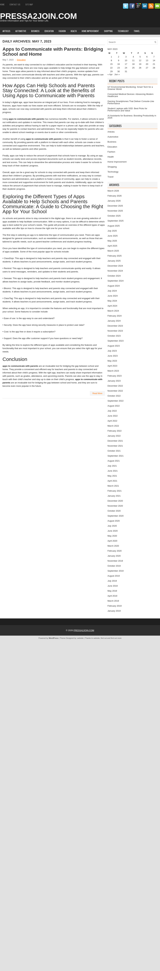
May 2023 (112, 361)
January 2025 (114, 261)
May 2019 (112, 591)
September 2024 (116, 281)
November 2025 (115, 211)
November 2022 (115, 391)
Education (49, 31)
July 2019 (112, 581)
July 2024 (112, 291)
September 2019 (116, 571)
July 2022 (112, 411)
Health (74, 31)
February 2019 (115, 606)
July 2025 (112, 231)
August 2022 (114, 406)
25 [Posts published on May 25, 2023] (133, 68)
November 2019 (115, 561)
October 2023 (114, 336)
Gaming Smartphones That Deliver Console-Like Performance (131, 102)
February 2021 (115, 491)
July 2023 (112, 351)
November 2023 (115, 331)
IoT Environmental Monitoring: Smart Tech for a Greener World (130, 88)
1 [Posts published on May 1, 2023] (111, 57)
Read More (97, 393)
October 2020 (114, 511)
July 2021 (112, 466)
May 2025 (112, 241)
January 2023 (114, 381)
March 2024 (113, 311)
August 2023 (114, 346)
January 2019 (114, 611)
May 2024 (112, 301)
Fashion (62, 31)
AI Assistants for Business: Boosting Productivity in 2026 (132, 116)
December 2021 (115, 441)
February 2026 (115, 196)
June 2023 (113, 356)
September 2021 (116, 456)
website (80, 638)
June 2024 (113, 296)
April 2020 (112, 541)
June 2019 (113, 586)
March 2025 (113, 251)
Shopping (108, 31)
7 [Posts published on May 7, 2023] (153, 57)
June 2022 (113, 416)
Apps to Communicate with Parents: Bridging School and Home (52, 52)
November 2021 (115, 446)
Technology (123, 31)
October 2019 (114, 566)
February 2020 (115, 551)
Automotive (20, 31)
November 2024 (115, 271)
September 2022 (116, 401)
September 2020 (116, 516)
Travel (137, 31)
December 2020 (115, 501)
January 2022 (114, 436)
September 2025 (116, 221)
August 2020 (114, 521)
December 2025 (115, 206)
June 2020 (113, 531)
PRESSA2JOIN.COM (38, 16)
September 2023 (116, 341)
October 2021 (114, 451)
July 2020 (112, 526)
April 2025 (112, 246)
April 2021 (112, 481)
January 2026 (114, 201)
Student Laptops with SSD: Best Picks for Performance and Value (127, 109)
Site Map (29, 4)
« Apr (110, 74)
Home (2, 4)
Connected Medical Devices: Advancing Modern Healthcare (131, 95)
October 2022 (114, 396)
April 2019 (112, 596)
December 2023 (115, 326)
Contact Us (15, 4)
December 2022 (115, 386)
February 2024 (115, 316)
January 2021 (114, 496)
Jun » (117, 74)
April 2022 (112, 421)
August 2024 (114, 286)
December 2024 (115, 266)
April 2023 (112, 366)
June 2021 (113, 471)
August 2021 (114, 461)
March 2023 (113, 371)
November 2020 (115, 506)
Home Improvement (90, 31)
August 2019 (114, 576)
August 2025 (114, 226)
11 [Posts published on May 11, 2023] (133, 60)
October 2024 (114, 276)
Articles (6, 31)
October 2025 (114, 216)
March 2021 (113, 486)
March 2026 (113, 191)
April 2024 (112, 306)
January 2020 (114, 556)
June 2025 (113, 236)
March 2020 (113, 546)
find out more (116, 638)
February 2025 (115, 256)
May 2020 (112, 536)
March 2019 (113, 601)
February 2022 (115, 431)
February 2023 (115, 376)
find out (104, 638)
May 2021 (112, 476)
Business (35, 31)
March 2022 (113, 426)
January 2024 (114, 321)
